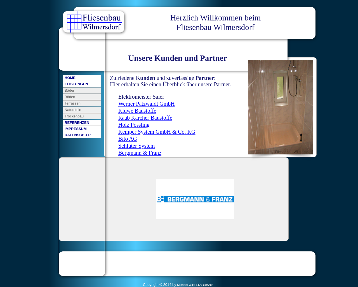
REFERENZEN (77, 123)
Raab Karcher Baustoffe (145, 118)
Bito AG (127, 139)
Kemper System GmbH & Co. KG (157, 132)
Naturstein (73, 110)
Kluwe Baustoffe (137, 111)
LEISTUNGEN (76, 84)
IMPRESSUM (76, 129)
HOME (70, 78)
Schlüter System (136, 146)
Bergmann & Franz (139, 153)
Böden (70, 97)
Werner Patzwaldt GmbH (146, 104)
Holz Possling (134, 125)
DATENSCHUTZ (78, 135)
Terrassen (73, 103)
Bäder (69, 90)
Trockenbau (74, 116)
